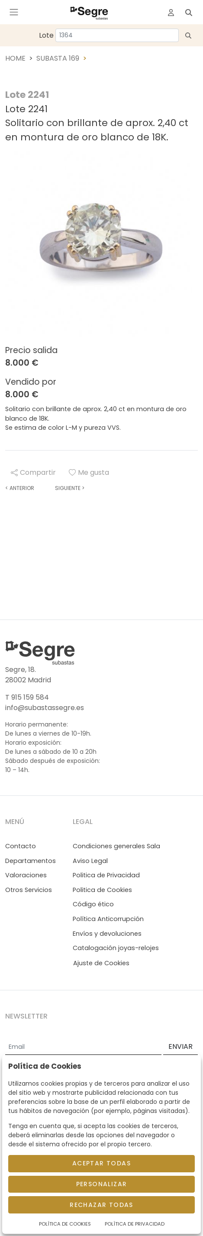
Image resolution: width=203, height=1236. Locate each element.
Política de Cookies (65, 1223)
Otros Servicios (28, 890)
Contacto (20, 846)
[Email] (83, 1047)
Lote (46, 35)
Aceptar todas (101, 1163)
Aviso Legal (90, 860)
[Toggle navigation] (14, 12)
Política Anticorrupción (108, 919)
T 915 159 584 (27, 697)
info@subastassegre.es (44, 708)
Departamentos (30, 860)
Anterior (19, 488)
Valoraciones (26, 875)
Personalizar (101, 1184)
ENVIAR (180, 1046)
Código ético (93, 904)
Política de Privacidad (134, 1223)
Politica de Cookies (102, 890)
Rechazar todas (101, 1204)
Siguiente (69, 488)
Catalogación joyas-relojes (116, 948)
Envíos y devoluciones (107, 933)
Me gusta (89, 472)
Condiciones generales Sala (116, 846)
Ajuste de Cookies (101, 963)
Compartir (33, 472)
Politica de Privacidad (106, 875)
